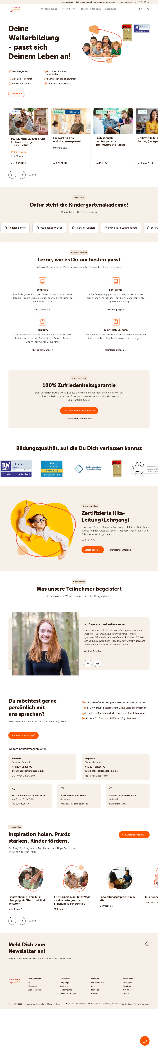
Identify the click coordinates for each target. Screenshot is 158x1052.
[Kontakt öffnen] (145, 1041)
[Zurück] (12, 175)
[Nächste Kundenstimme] (97, 663)
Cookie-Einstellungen (142, 1004)
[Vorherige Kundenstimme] (88, 663)
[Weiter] (21, 175)
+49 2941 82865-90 (22, 767)
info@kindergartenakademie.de (106, 2)
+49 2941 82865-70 (128, 2)
